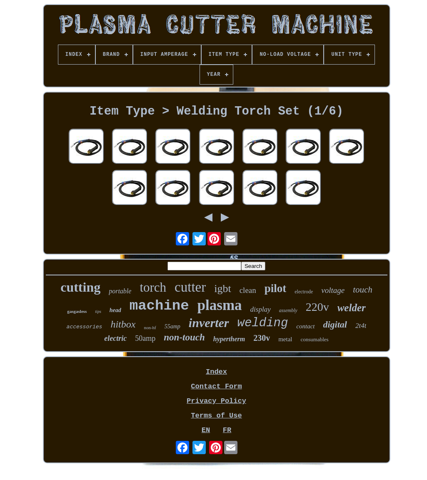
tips (98, 311)
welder (351, 307)
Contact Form (216, 386)
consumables (315, 339)
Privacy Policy (216, 401)
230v (261, 337)
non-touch (184, 337)
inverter (209, 323)
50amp (145, 338)
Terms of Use (216, 416)
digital (335, 324)
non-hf (150, 327)
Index (216, 372)
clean (248, 290)
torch (153, 287)
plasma (219, 305)
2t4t (360, 326)
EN (206, 430)
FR (227, 430)
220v (317, 306)
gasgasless (77, 311)
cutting (80, 287)
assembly (288, 310)
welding (262, 323)
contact (305, 326)
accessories (84, 327)
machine (159, 306)
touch (362, 290)
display (260, 309)
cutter (190, 287)
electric (115, 338)
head (115, 310)
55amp (172, 326)
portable (120, 291)
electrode (304, 292)
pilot (276, 288)
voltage (333, 290)
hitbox (122, 324)
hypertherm (229, 338)
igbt (222, 288)
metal (285, 339)
